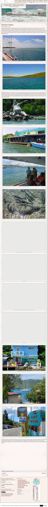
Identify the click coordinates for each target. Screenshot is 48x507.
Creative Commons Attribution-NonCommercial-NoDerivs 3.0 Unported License (7, 494)
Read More (45, 505)
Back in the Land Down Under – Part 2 (24, 482)
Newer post (44, 473)
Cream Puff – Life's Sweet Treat (14, 5)
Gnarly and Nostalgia (21, 486)
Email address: (8, 482)
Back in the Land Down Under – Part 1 (24, 483)
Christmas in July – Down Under (23, 485)
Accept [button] (41, 505)
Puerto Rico (7, 471)
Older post (3, 473)
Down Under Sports (21, 487)
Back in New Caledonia (21, 484)
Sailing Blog (11, 471)
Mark (9, 26)
